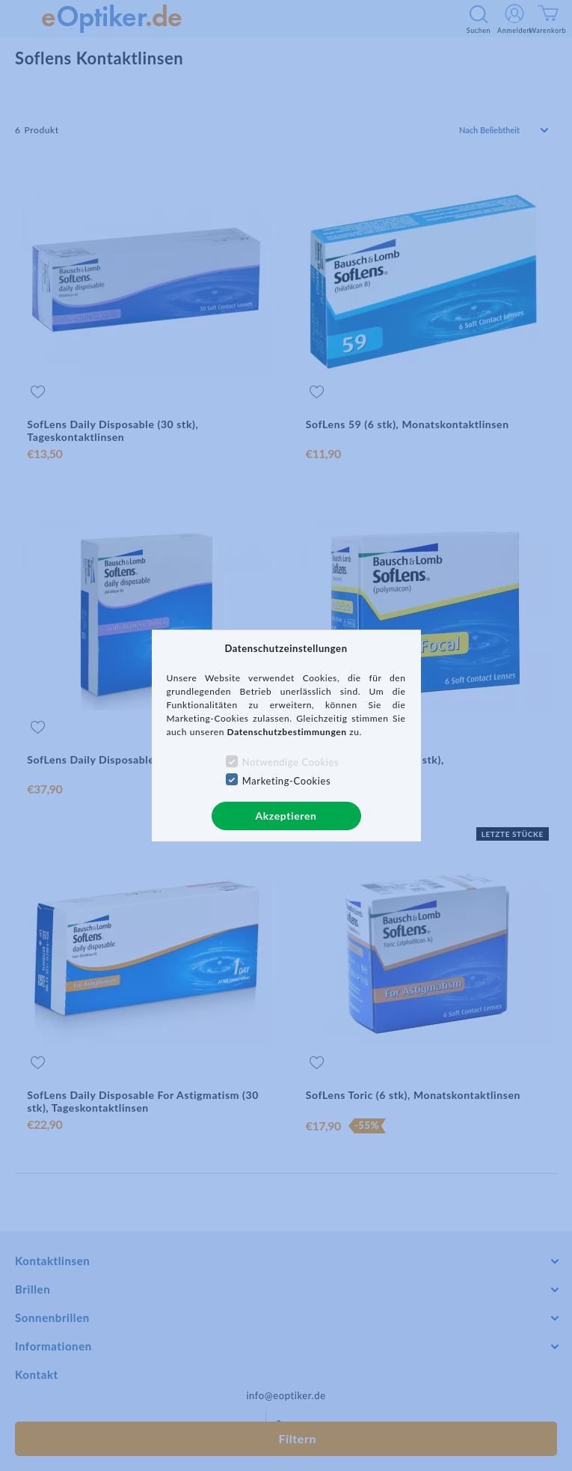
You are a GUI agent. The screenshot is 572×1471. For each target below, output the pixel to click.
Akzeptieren (285, 815)
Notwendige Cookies (290, 762)
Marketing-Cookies (286, 781)
